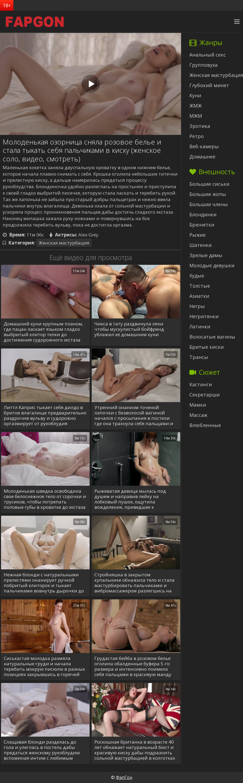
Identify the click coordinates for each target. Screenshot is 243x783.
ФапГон (124, 777)
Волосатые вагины (212, 336)
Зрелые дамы (205, 255)
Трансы (198, 357)
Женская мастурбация (64, 243)
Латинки (199, 326)
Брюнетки (201, 224)
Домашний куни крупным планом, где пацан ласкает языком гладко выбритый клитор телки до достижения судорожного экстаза (43, 332)
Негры (197, 306)
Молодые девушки (211, 265)
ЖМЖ (195, 105)
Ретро (196, 136)
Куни (195, 95)
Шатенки (200, 245)
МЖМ (195, 116)
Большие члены (208, 204)
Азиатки (199, 296)
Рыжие (197, 235)
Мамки (197, 405)
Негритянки (204, 316)
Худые (196, 275)
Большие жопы (207, 194)
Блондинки (202, 214)
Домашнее (202, 156)
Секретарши (204, 394)
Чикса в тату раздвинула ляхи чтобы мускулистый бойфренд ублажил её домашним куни (129, 329)
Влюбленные (205, 425)
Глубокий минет (209, 85)
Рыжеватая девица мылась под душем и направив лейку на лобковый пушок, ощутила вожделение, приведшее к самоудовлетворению (130, 499)
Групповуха (203, 65)
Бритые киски (206, 347)
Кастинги (200, 384)
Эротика (199, 126)
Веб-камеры (204, 146)
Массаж (198, 415)
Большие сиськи (209, 184)
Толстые (199, 286)
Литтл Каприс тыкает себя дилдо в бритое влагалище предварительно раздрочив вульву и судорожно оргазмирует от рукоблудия (45, 415)
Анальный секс (207, 54)
